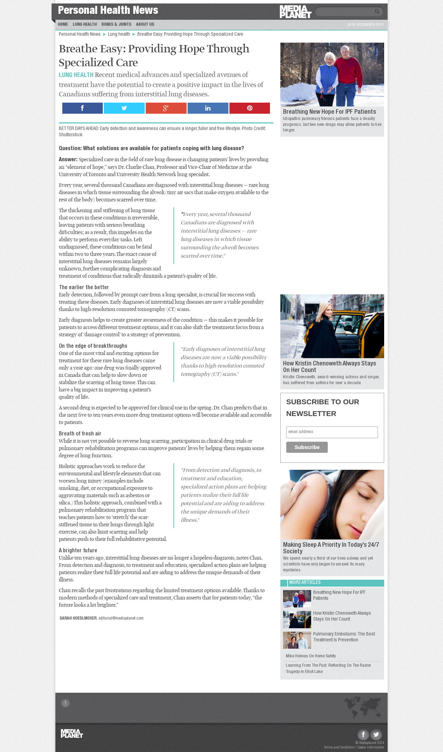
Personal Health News (108, 11)
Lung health (119, 34)
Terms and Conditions (339, 748)
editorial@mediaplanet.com (121, 618)
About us (145, 25)
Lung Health (85, 25)
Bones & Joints (116, 25)
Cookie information (371, 748)
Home (63, 25)
